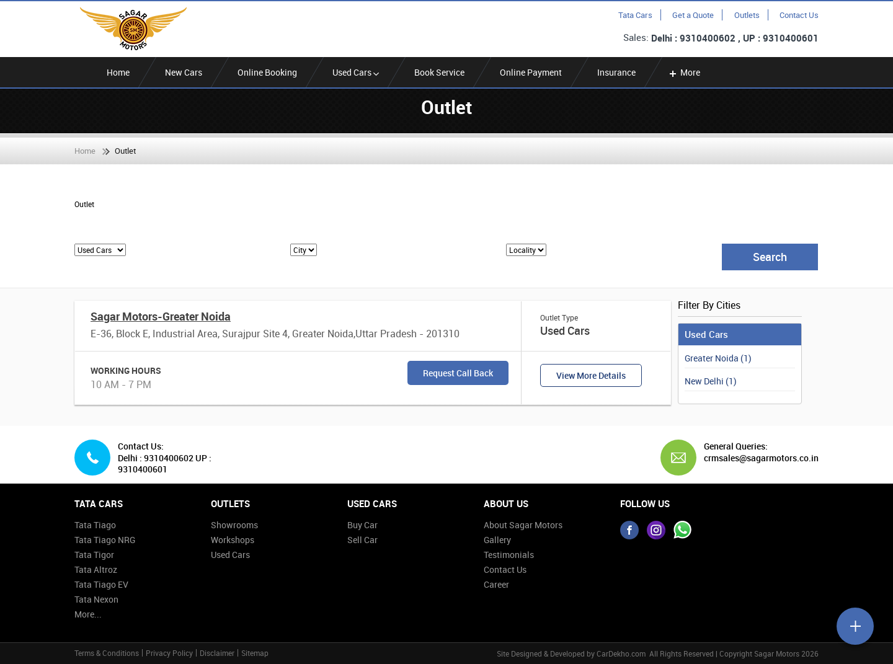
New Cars (183, 72)
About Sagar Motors (523, 525)
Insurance (616, 72)
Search (770, 256)
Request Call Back (458, 373)
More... (88, 614)
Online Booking (267, 72)
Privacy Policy (169, 653)
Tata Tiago (95, 525)
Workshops (232, 540)
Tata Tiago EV (101, 584)
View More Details (591, 375)
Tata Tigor (94, 554)
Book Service (439, 72)
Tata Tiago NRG (104, 540)
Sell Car (362, 540)
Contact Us (799, 14)
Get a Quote (693, 14)
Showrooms (234, 525)
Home (118, 72)
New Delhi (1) (711, 381)
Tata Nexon (96, 599)
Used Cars (355, 72)
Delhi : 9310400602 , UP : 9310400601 (735, 38)
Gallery (497, 540)
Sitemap (255, 653)
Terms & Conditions (106, 653)
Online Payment (531, 72)
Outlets (747, 14)
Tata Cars (635, 14)
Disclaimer (217, 653)
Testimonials (509, 554)
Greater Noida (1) (718, 358)
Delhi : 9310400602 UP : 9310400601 (164, 464)
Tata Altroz (95, 569)
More (683, 72)
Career (496, 584)
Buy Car (362, 525)
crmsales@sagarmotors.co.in (756, 458)
